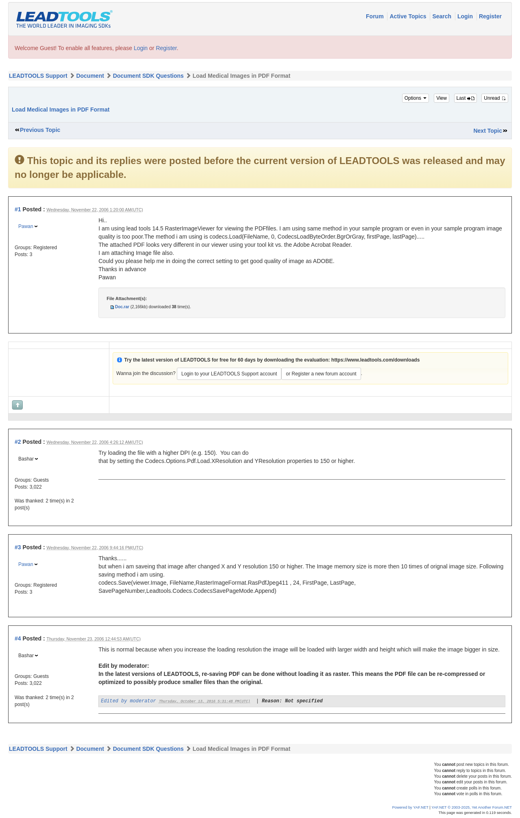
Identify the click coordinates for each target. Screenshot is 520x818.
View (441, 98)
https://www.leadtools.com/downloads (375, 360)
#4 (18, 638)
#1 (18, 209)
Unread (495, 98)
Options (416, 98)
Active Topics (408, 16)
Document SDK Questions (148, 75)
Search (442, 16)
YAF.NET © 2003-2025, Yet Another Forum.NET (471, 807)
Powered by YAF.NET (410, 807)
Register (490, 16)
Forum (375, 16)
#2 (18, 442)
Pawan (25, 226)
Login (465, 16)
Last (465, 98)
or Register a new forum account (321, 374)
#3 (18, 547)
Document (90, 75)
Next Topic (487, 130)
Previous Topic (40, 130)
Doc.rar (122, 307)
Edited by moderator (128, 701)
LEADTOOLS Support (38, 75)
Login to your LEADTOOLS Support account (229, 374)
